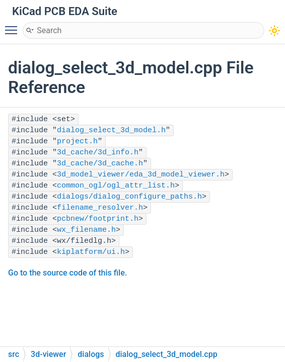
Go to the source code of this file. (67, 273)
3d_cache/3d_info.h (97, 152)
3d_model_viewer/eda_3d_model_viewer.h (141, 174)
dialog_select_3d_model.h (111, 130)
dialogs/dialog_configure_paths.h (129, 197)
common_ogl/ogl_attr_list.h (116, 186)
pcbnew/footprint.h (97, 219)
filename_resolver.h (100, 208)
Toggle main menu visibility (13, 26)
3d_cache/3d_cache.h (100, 163)
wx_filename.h (86, 230)
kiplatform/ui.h (91, 252)
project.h (77, 141)
